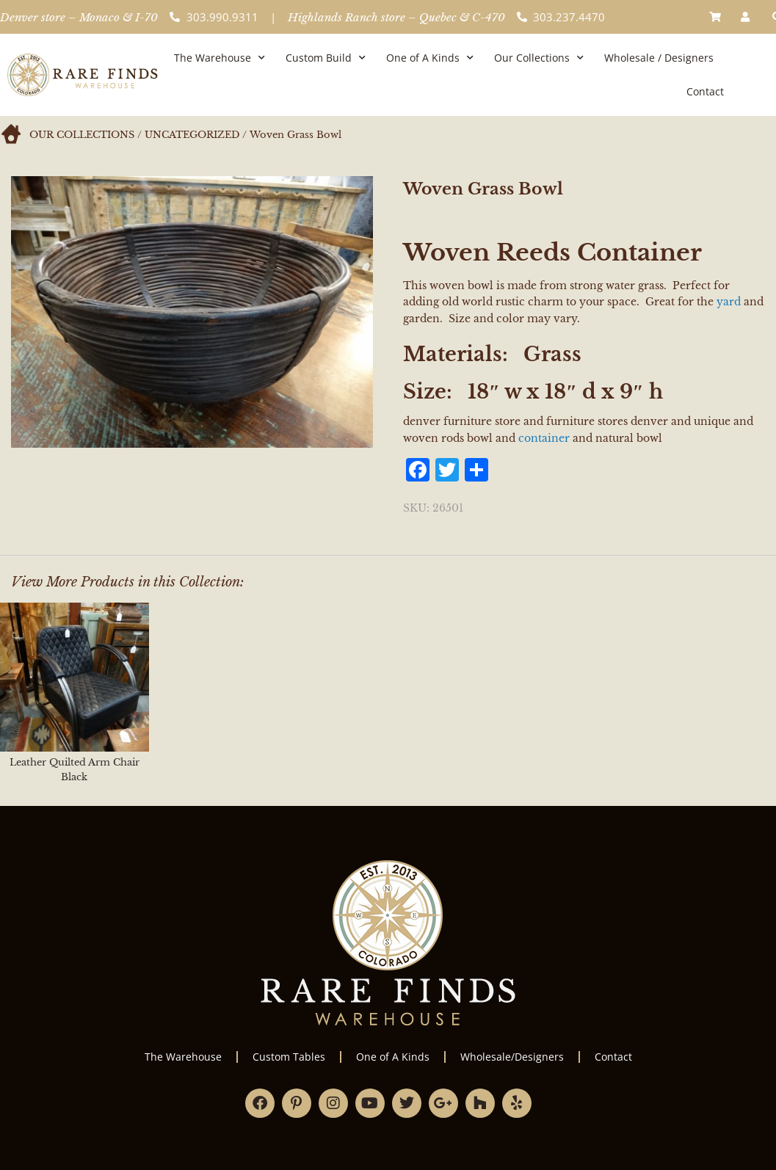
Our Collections (539, 58)
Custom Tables (289, 1057)
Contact (705, 91)
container (544, 438)
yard (729, 301)
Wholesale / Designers (659, 58)
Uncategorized (192, 134)
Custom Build (326, 58)
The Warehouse (219, 58)
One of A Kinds (430, 58)
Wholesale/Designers (512, 1057)
